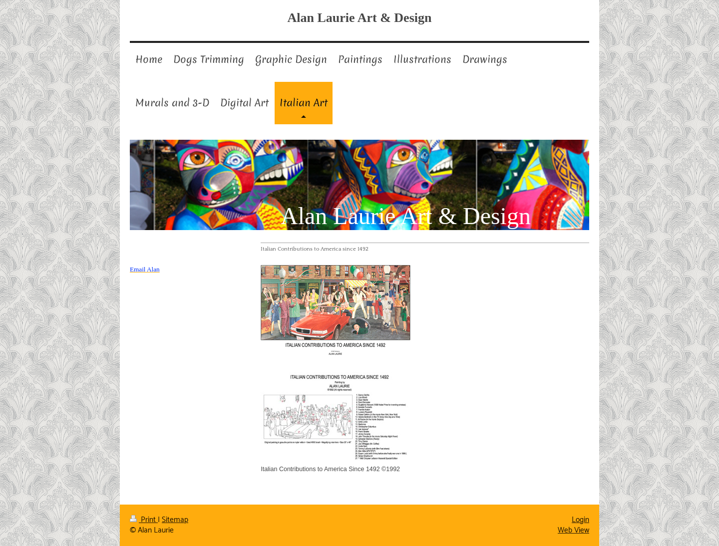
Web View (573, 530)
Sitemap (175, 520)
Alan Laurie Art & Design (360, 17)
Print (144, 520)
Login (580, 520)
